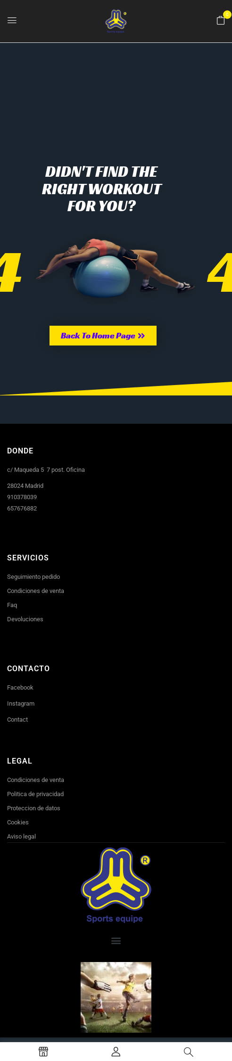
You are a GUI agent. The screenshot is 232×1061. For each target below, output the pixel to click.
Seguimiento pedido (33, 576)
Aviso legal (21, 836)
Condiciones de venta (35, 590)
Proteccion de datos (33, 808)
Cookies (18, 822)
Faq (12, 605)
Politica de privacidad (35, 794)
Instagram (20, 703)
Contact (17, 719)
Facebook (20, 687)
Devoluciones (25, 619)
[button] (220, 21)
